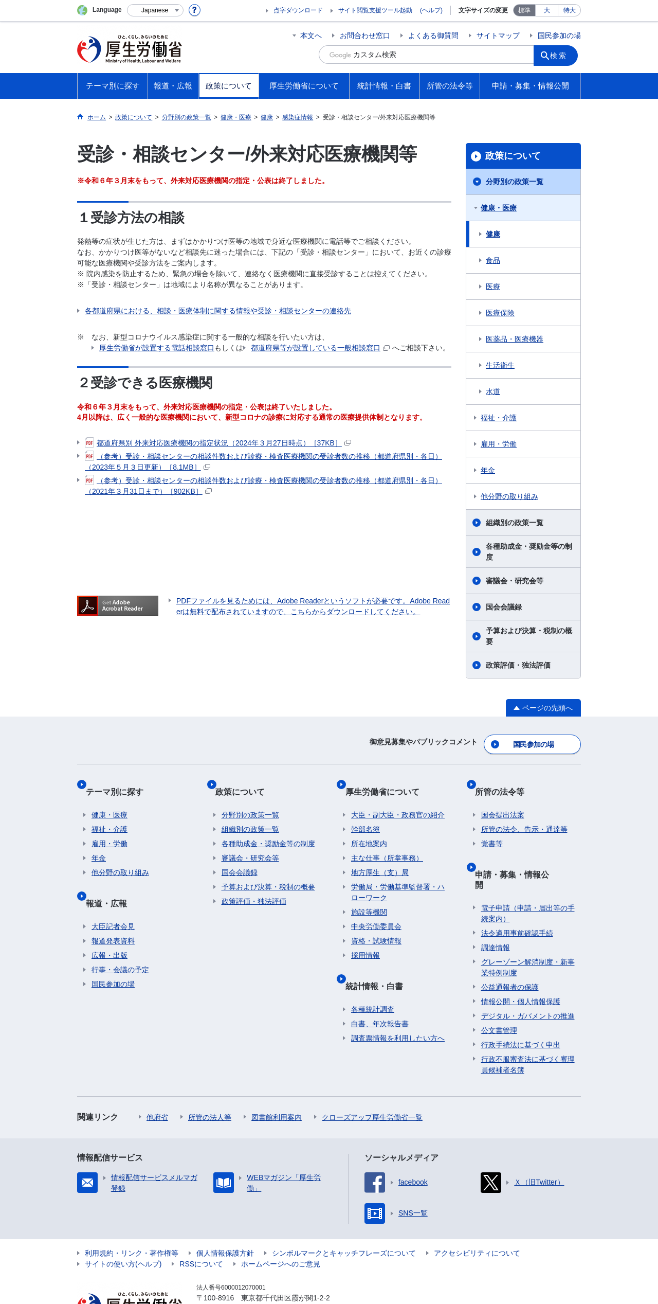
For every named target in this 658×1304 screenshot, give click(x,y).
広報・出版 (109, 925)
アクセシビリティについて (477, 1212)
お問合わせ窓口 (365, 35)
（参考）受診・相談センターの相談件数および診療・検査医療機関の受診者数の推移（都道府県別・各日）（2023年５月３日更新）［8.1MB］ (263, 461)
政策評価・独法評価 (518, 665)
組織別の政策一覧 (514, 523)
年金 (488, 470)
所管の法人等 (209, 1077)
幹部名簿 (365, 812)
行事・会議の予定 (120, 939)
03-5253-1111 (254, 1268)
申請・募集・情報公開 (522, 850)
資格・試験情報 (376, 923)
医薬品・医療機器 (514, 339)
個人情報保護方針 (225, 1212)
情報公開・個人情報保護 (520, 961)
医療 (493, 286)
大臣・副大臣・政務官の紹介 (398, 797)
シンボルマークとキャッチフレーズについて (344, 1212)
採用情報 (365, 938)
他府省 (157, 1077)
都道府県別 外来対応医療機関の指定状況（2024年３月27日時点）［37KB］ (218, 443)
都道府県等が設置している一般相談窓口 (320, 348)
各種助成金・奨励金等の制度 (529, 551)
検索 (562, 54)
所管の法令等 (506, 780)
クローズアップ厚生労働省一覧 (372, 1077)
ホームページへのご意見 (280, 1223)
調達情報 (495, 907)
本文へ (311, 35)
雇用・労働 (499, 444)
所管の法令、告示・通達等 (524, 812)
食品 (493, 260)
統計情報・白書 (380, 961)
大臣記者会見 (113, 896)
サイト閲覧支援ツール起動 (375, 10)
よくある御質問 (433, 35)
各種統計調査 (372, 979)
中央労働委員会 (376, 909)
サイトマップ (498, 35)
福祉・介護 (499, 418)
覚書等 (492, 826)
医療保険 (500, 313)
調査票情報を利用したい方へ (398, 1008)
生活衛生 (500, 365)
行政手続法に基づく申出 (520, 1004)
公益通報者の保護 (510, 946)
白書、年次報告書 (380, 993)
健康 (493, 234)
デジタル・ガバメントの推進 (528, 975)
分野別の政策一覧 (514, 181)
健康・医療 (499, 208)
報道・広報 (112, 878)
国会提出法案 (502, 797)
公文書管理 (499, 990)
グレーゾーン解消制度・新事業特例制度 (528, 926)
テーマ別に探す (120, 780)
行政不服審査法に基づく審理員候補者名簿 (528, 1023)
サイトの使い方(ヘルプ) (123, 1223)
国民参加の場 (559, 35)
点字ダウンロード (298, 10)
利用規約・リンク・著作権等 (131, 1212)
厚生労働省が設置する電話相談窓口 (156, 348)
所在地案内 (369, 826)
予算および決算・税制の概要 (529, 636)
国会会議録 (504, 607)
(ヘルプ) (431, 10)
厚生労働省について (388, 780)
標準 (524, 10)
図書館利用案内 (276, 1077)
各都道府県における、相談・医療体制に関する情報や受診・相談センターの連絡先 (218, 311)
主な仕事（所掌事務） (387, 840)
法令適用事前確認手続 (517, 892)
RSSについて (201, 1223)
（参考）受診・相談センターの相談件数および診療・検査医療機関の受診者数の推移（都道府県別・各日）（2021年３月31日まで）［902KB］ (263, 485)
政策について (513, 156)
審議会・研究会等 (514, 581)
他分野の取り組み (509, 496)
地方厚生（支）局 (380, 855)
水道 (493, 391)
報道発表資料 (113, 910)
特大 (569, 10)
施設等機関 (369, 894)
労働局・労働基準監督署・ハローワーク (398, 874)
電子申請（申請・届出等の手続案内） (528, 872)
